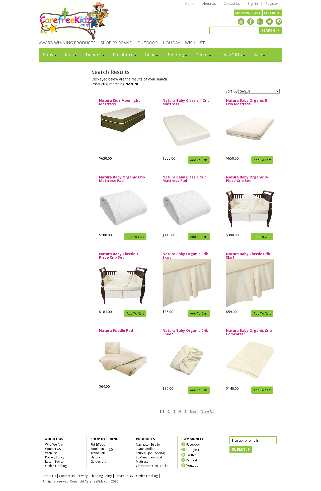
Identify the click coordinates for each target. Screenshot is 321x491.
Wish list (51, 453)
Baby (50, 55)
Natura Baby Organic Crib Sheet (185, 332)
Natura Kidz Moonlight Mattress (119, 102)
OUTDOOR (147, 43)
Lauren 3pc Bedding (150, 453)
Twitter (191, 455)
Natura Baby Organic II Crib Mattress (246, 102)
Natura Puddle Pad (116, 331)
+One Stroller (145, 449)
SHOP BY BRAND (116, 43)
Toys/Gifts (232, 55)
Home (189, 3)
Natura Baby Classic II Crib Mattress (186, 102)
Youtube (192, 465)
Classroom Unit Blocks (152, 466)
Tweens (95, 55)
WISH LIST (195, 43)
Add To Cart (198, 160)
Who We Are (54, 444)
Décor (203, 55)
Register (272, 3)
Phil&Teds (98, 444)
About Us (209, 3)
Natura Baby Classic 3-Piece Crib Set (119, 255)
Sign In (253, 3)
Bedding (177, 55)
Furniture (125, 55)
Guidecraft (98, 461)
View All (207, 411)
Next (194, 411)
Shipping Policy (101, 476)
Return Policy (54, 461)
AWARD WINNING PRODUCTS (67, 43)
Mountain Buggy (102, 449)
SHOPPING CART (247, 13)
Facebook (193, 444)
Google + (192, 449)
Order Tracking (56, 466)
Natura (95, 457)
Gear (152, 55)
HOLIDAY (171, 43)
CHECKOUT (272, 13)
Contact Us (232, 3)
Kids (71, 55)
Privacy (82, 476)
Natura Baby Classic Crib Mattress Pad (185, 178)
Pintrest (191, 460)
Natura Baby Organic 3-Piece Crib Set (247, 178)
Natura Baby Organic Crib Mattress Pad (122, 178)
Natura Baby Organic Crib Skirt (185, 255)
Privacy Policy (54, 457)
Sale (259, 55)
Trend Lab (98, 453)
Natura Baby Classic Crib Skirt (248, 255)
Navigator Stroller (148, 444)
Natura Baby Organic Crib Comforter (249, 332)
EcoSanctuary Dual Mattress (149, 459)
